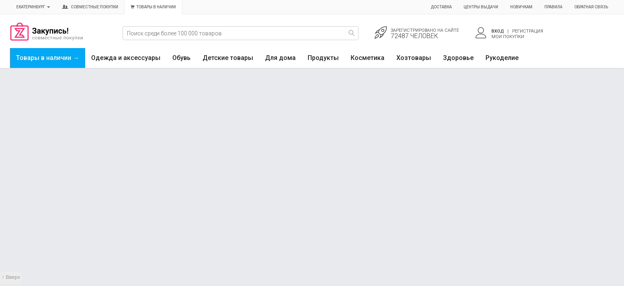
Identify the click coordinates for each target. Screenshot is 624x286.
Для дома (280, 58)
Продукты (323, 58)
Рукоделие (502, 58)
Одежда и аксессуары (125, 58)
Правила (553, 7)
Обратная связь (591, 7)
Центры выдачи (481, 7)
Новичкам (521, 7)
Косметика (367, 58)
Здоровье (458, 58)
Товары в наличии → (47, 58)
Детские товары (228, 58)
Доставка (441, 7)
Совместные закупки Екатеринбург (46, 38)
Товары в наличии (153, 7)
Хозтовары (413, 58)
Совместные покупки (90, 7)
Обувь (181, 58)
